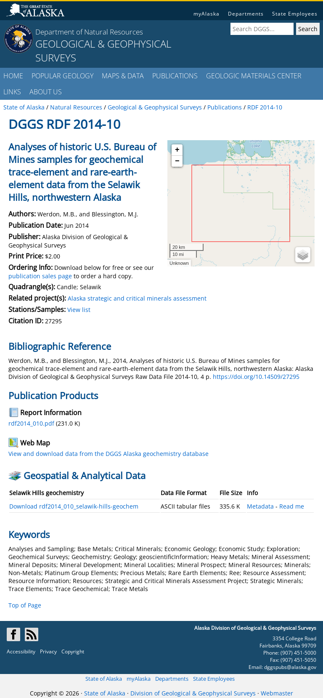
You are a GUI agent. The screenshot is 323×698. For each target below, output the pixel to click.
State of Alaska (103, 678)
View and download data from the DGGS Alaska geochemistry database (108, 454)
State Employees (295, 13)
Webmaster (277, 693)
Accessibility (21, 651)
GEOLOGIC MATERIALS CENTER (254, 75)
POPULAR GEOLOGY (62, 75)
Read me (291, 506)
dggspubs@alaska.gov (290, 667)
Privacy (48, 651)
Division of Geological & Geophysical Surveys (193, 693)
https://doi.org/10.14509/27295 (256, 377)
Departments (246, 13)
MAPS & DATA (123, 75)
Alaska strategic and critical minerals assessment (137, 298)
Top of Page (24, 605)
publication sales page (40, 276)
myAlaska (206, 13)
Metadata (260, 506)
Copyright (72, 651)
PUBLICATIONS (175, 75)
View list (78, 310)
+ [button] (177, 150)
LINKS (12, 91)
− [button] (177, 161)
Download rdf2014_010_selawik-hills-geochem (73, 506)
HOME (13, 75)
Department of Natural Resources (89, 32)
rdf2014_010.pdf (31, 423)
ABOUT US (45, 91)
